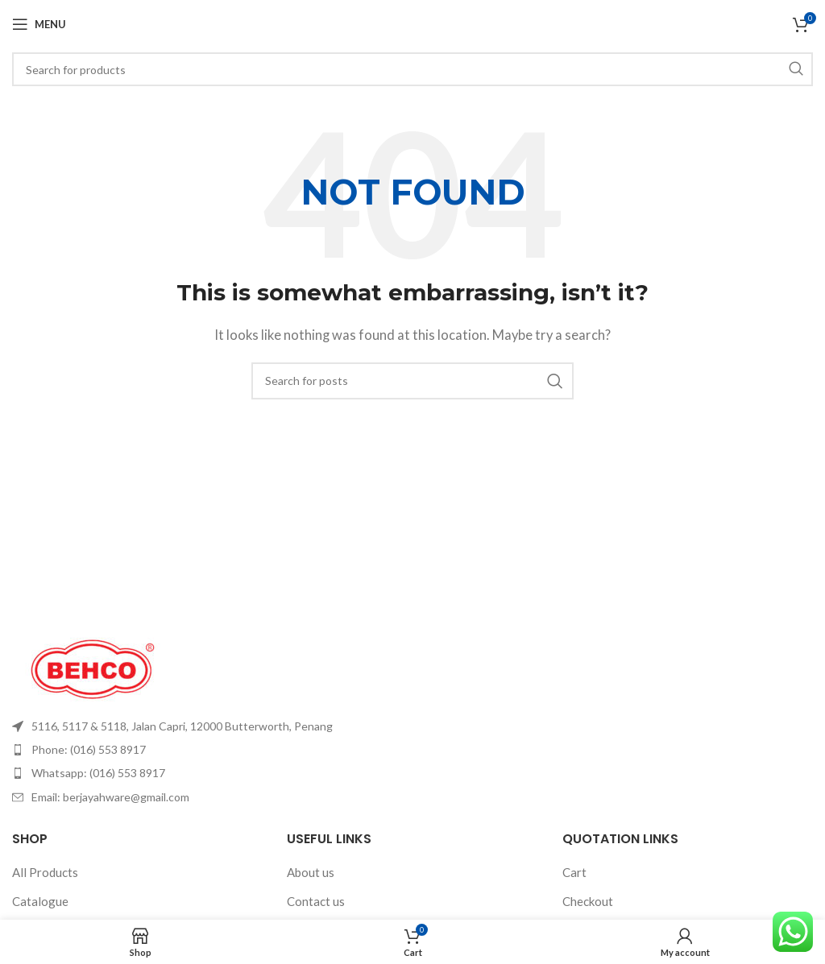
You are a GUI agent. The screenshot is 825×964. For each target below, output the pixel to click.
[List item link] (206, 726)
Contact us (316, 901)
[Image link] (92, 667)
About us (310, 872)
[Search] (412, 69)
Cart (574, 872)
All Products (45, 872)
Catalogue (40, 901)
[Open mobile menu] (39, 24)
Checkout (587, 901)
